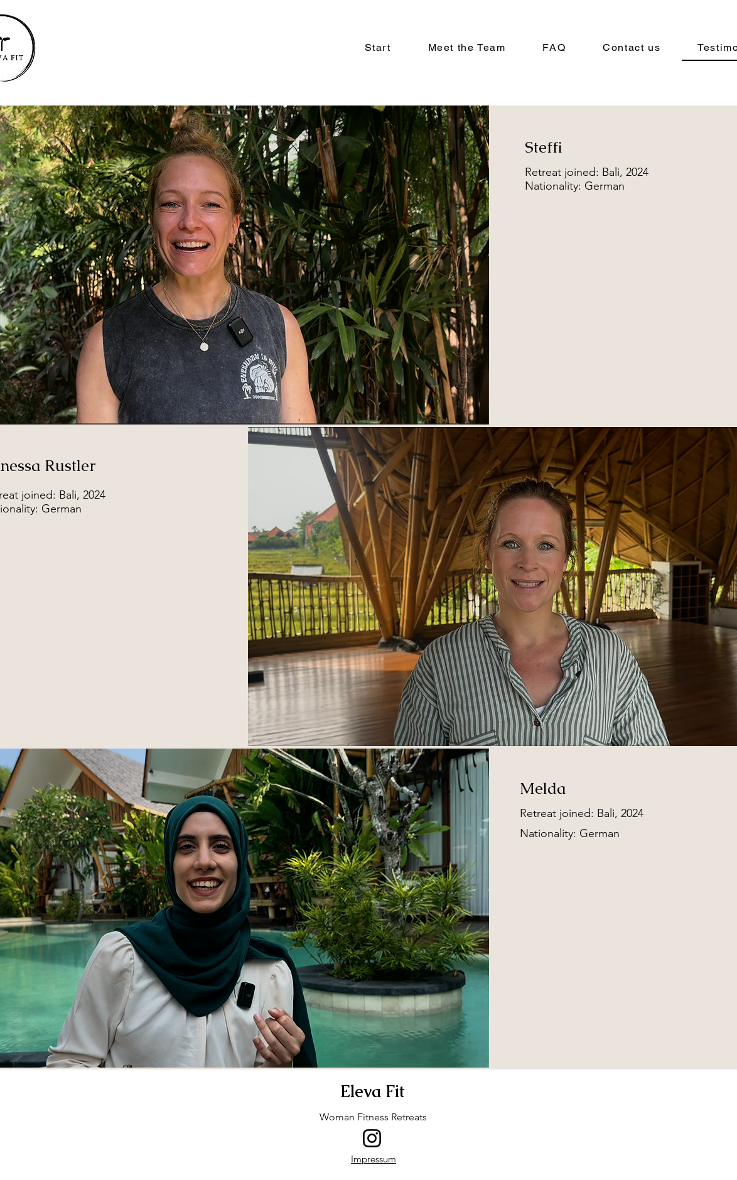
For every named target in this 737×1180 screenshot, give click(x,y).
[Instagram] (372, 1138)
